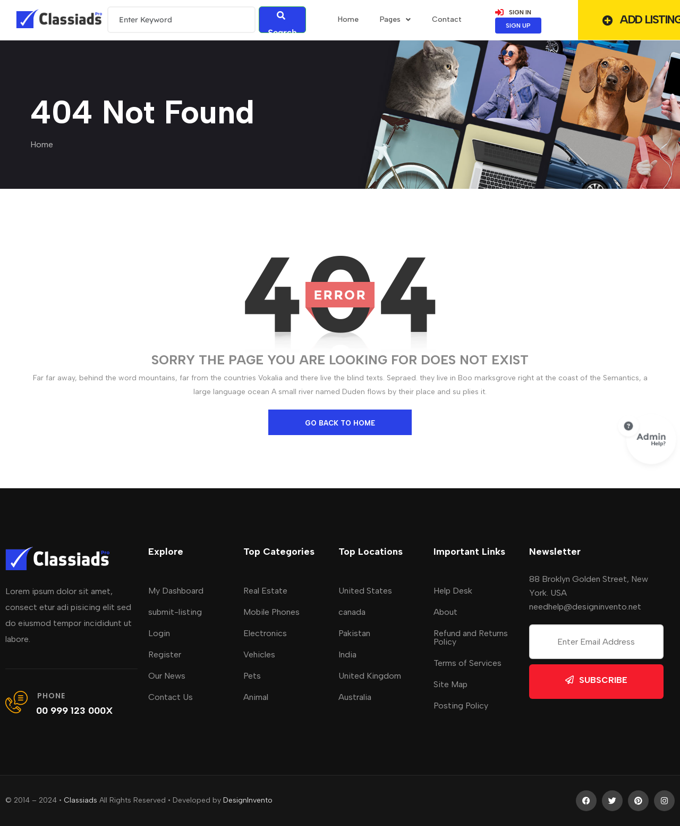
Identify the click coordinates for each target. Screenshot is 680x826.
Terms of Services (468, 663)
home (348, 19)
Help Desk (453, 591)
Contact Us (170, 697)
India (347, 654)
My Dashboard (175, 591)
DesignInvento (248, 800)
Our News (166, 676)
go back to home (340, 423)
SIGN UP (518, 25)
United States (365, 591)
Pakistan (354, 633)
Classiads (80, 800)
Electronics (265, 633)
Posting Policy (461, 705)
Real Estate (265, 591)
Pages (395, 19)
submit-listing (175, 612)
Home (41, 144)
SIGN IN (513, 12)
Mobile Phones (271, 612)
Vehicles (259, 654)
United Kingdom (369, 676)
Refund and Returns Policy (471, 637)
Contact (447, 19)
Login (159, 633)
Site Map (451, 684)
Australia (354, 697)
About (445, 612)
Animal (255, 697)
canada (352, 612)
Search (282, 22)
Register (164, 654)
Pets (252, 676)
